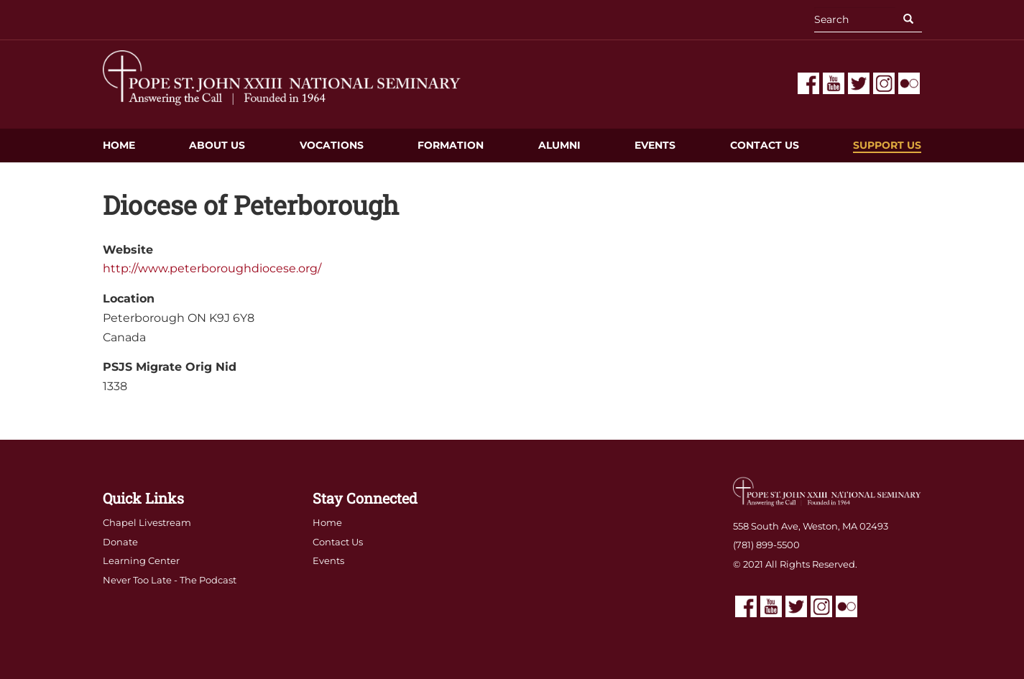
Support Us (887, 145)
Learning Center (141, 560)
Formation (451, 145)
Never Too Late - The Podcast (169, 580)
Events (655, 145)
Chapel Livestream (147, 522)
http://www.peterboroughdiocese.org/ (212, 268)
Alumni (559, 145)
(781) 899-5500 (766, 544)
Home (119, 145)
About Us (217, 145)
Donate (120, 542)
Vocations (332, 145)
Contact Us (764, 145)
